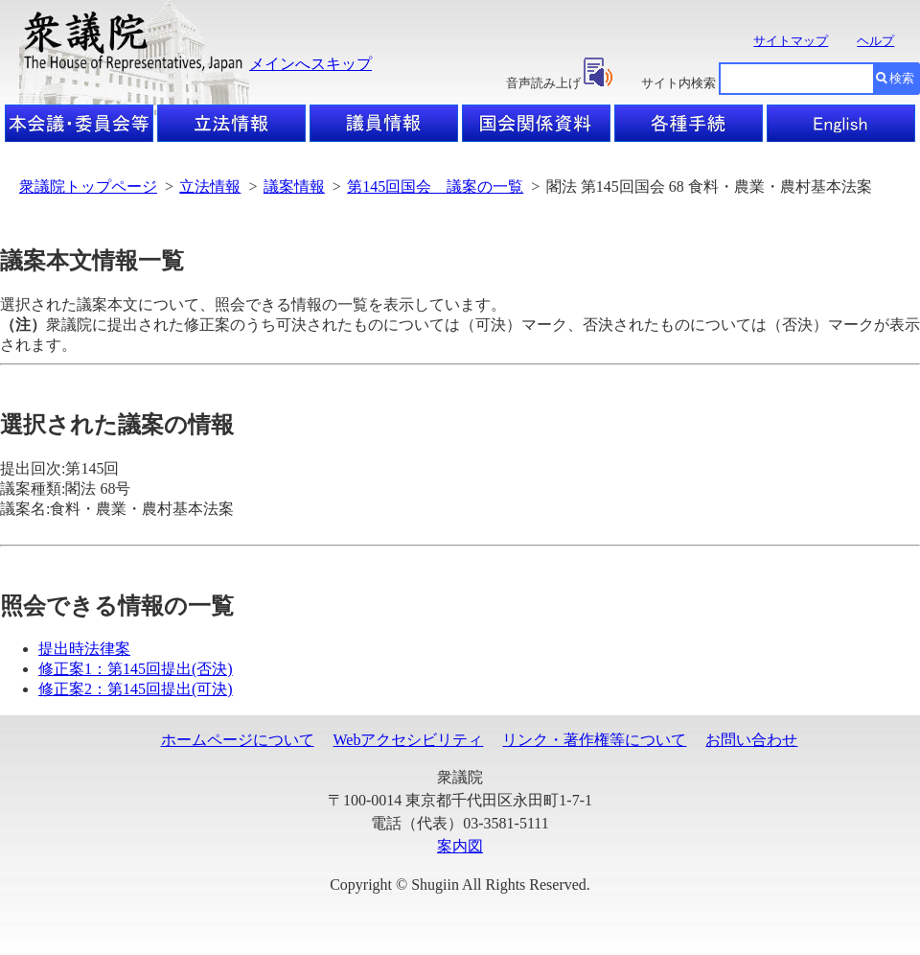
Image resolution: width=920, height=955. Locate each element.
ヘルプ (875, 41)
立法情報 (210, 186)
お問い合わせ (751, 740)
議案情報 (294, 186)
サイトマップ (790, 41)
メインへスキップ (310, 64)
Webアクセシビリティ (409, 740)
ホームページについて (237, 740)
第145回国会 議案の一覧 (435, 186)
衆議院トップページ (88, 186)
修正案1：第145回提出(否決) (135, 669)
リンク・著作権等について (594, 740)
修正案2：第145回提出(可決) (135, 689)
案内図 (460, 846)
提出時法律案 (84, 649)
